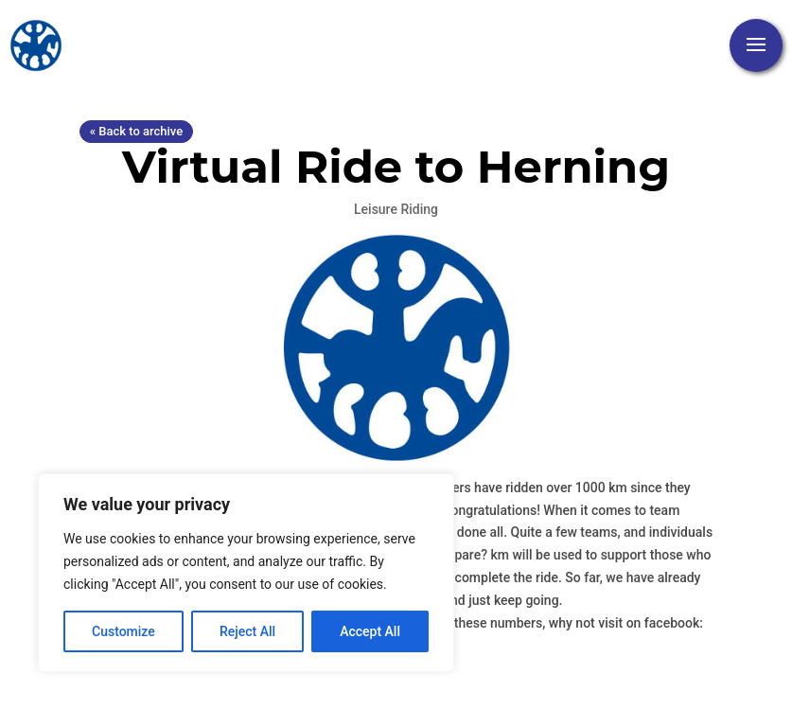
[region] (246, 572)
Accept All (370, 631)
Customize (123, 631)
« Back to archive (136, 131)
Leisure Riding (396, 209)
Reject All (247, 631)
